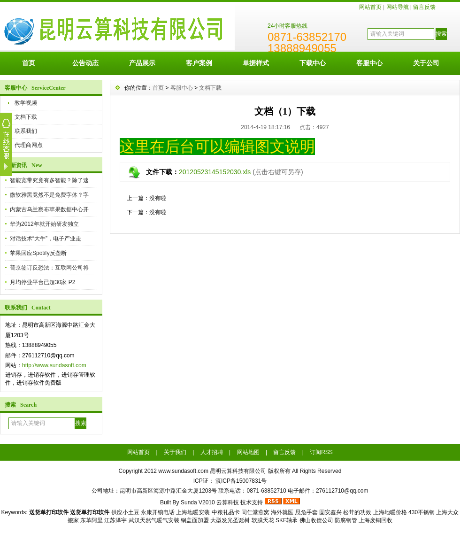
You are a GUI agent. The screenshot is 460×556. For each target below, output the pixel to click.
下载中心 (312, 63)
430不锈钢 (421, 512)
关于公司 (426, 63)
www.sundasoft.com (183, 471)
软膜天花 (263, 520)
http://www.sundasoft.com (54, 365)
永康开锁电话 (158, 512)
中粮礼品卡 (226, 512)
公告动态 (85, 63)
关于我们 (175, 452)
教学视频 (26, 103)
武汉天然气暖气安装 (154, 520)
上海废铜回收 (375, 520)
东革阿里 (91, 520)
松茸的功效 (357, 512)
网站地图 (248, 452)
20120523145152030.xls (215, 172)
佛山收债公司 (316, 520)
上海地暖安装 (193, 512)
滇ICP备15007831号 (241, 481)
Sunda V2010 (198, 502)
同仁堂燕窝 (255, 512)
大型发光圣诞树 (230, 520)
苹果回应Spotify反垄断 (38, 253)
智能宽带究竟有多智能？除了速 (49, 180)
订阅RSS (321, 452)
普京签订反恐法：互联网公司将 (49, 267)
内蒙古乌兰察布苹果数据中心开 (49, 209)
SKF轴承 (287, 520)
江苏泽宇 (115, 520)
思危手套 (306, 512)
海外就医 (282, 512)
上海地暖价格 (390, 512)
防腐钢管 (346, 520)
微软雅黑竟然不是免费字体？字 (49, 195)
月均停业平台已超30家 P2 (42, 282)
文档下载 (26, 117)
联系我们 (26, 131)
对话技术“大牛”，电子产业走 (45, 238)
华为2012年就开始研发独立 (44, 224)
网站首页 (370, 7)
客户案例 (199, 63)
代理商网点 (29, 145)
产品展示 (142, 63)
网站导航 (397, 7)
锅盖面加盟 (195, 520)
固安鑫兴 (330, 512)
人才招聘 (211, 452)
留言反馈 (424, 7)
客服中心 (369, 63)
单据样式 (256, 63)
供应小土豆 (125, 512)
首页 (28, 63)
